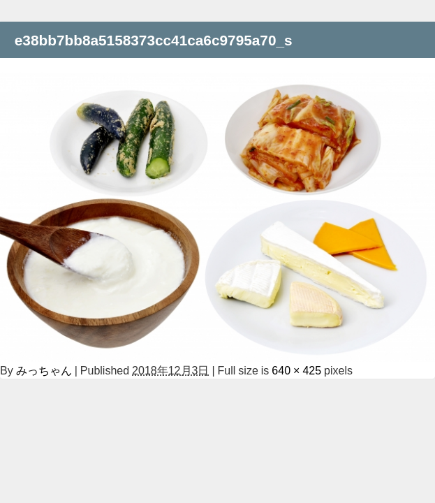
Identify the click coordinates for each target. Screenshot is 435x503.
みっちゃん (44, 370)
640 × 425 (296, 370)
